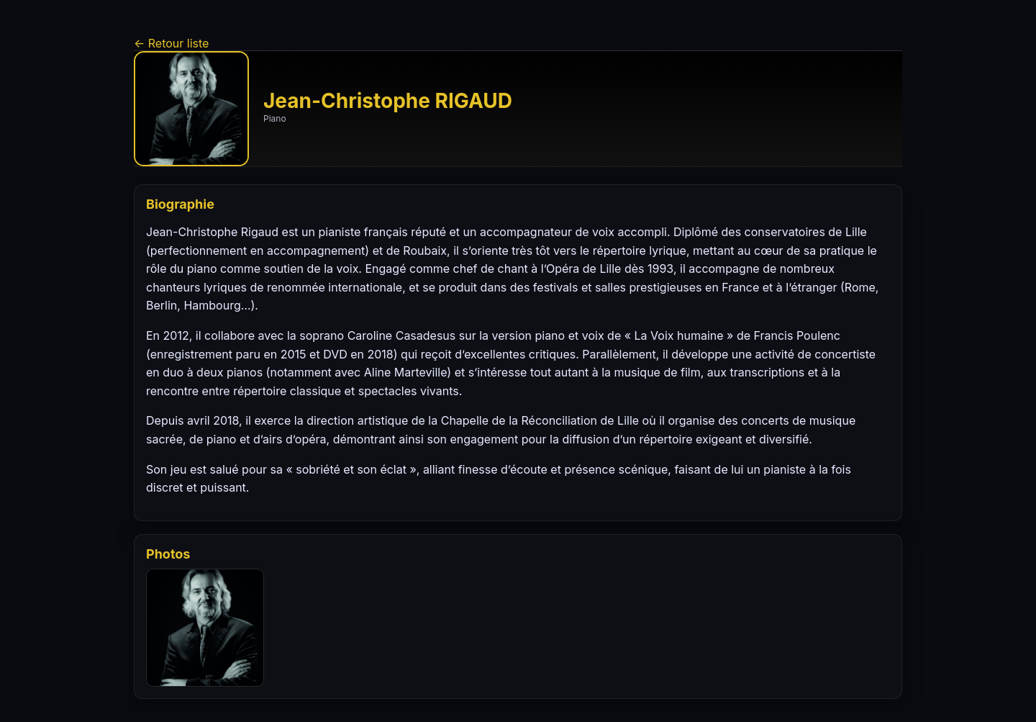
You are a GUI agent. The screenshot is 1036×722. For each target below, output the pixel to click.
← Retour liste (171, 43)
